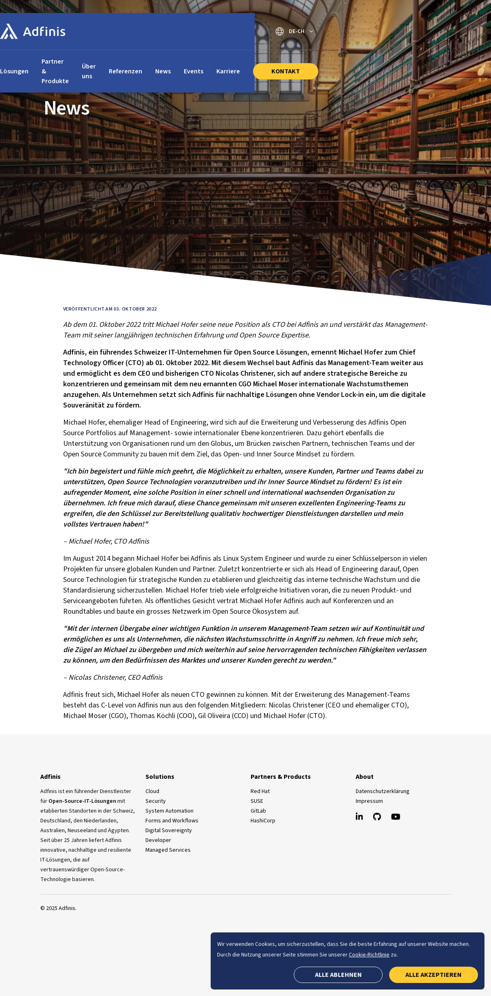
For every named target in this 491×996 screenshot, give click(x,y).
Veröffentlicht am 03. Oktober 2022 (110, 309)
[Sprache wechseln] (410, 31)
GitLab (258, 811)
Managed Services (168, 850)
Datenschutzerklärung (383, 791)
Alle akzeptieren (433, 974)
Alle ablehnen (338, 974)
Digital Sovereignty (168, 830)
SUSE (257, 801)
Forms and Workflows (171, 821)
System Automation (169, 811)
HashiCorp (263, 821)
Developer (158, 840)
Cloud (152, 791)
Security (155, 801)
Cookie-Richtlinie (369, 955)
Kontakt (401, 61)
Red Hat (260, 791)
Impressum (369, 801)
